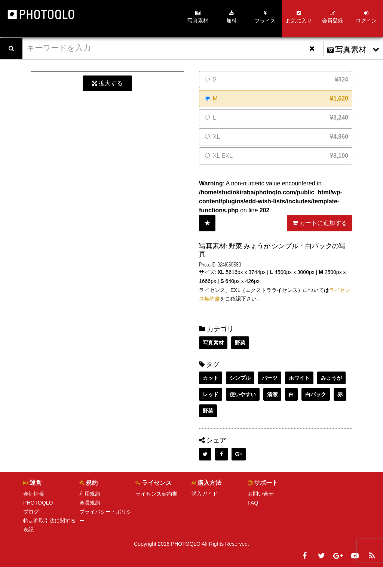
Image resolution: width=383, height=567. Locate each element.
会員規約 (89, 503)
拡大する (107, 83)
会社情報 (33, 494)
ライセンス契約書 (156, 494)
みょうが (331, 378)
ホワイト (299, 378)
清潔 (272, 394)
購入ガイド (205, 494)
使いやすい (243, 394)
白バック (315, 394)
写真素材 (213, 343)
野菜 (240, 343)
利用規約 (89, 494)
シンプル (240, 378)
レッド (210, 394)
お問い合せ (261, 494)
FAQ (253, 503)
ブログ (31, 512)
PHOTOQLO (38, 503)
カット (210, 378)
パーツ (270, 378)
